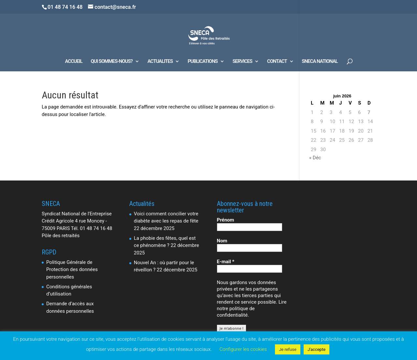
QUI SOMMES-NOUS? (112, 61)
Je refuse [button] (287, 349)
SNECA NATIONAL (320, 61)
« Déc (315, 158)
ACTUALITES (160, 61)
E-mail (226, 262)
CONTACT (277, 61)
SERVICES (242, 61)
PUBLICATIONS (203, 61)
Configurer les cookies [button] (243, 349)
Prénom (225, 220)
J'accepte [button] (316, 349)
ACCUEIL (73, 61)
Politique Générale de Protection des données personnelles (72, 269)
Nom (222, 241)
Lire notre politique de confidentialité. (252, 308)
